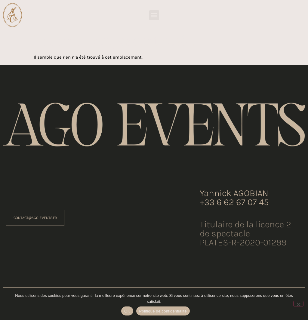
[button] (154, 15)
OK (127, 311)
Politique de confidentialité (163, 311)
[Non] (298, 303)
